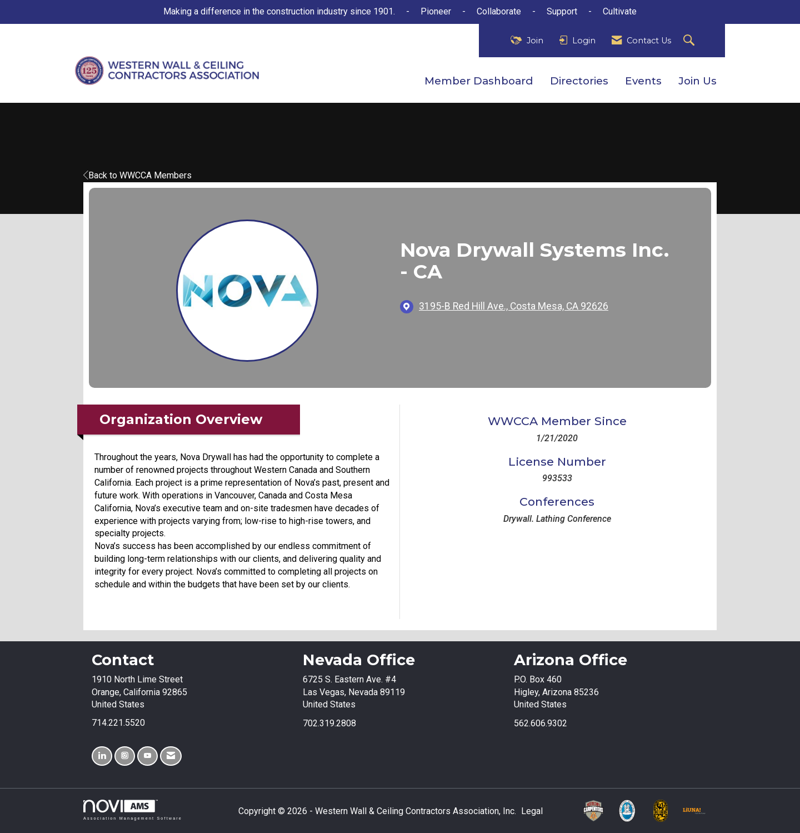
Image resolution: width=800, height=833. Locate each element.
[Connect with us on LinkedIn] (102, 756)
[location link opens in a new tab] (513, 306)
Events (643, 80)
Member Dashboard (478, 80)
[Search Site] (690, 41)
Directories (579, 80)
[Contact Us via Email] (171, 756)
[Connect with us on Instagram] (124, 756)
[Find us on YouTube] (147, 756)
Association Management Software (132, 810)
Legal (532, 811)
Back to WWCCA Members (137, 175)
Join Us (697, 80)
